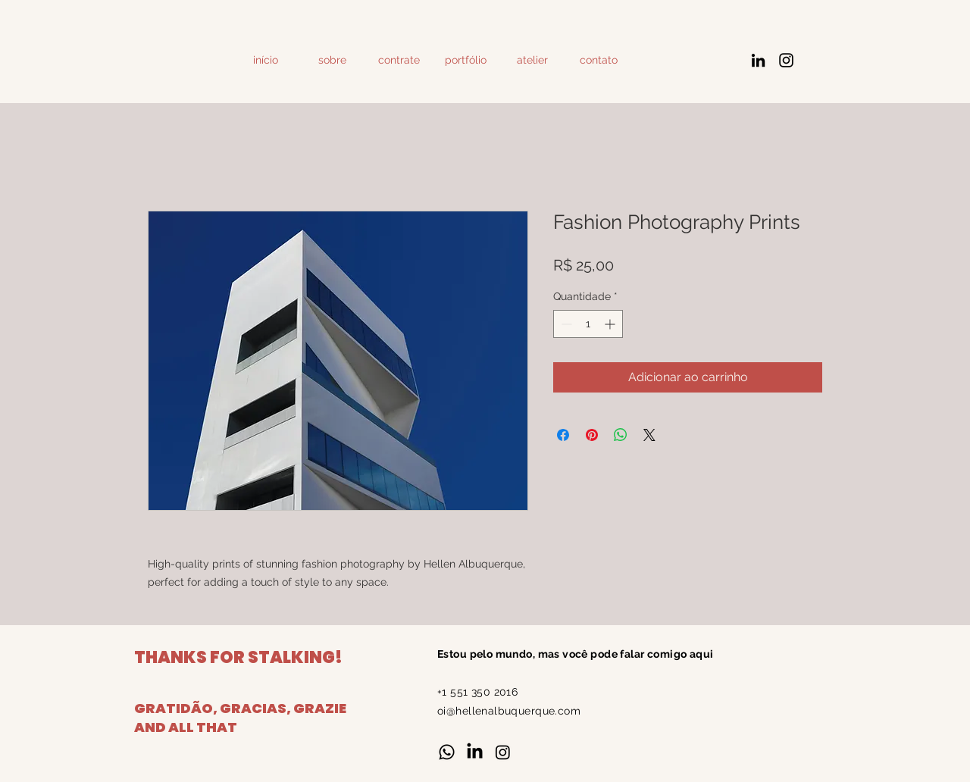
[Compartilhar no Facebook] (563, 435)
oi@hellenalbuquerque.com (508, 711)
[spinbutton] (588, 324)
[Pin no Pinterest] (592, 435)
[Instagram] (786, 60)
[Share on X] (649, 435)
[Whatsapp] (446, 752)
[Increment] (611, 324)
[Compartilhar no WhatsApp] (621, 435)
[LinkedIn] (758, 60)
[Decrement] (564, 324)
